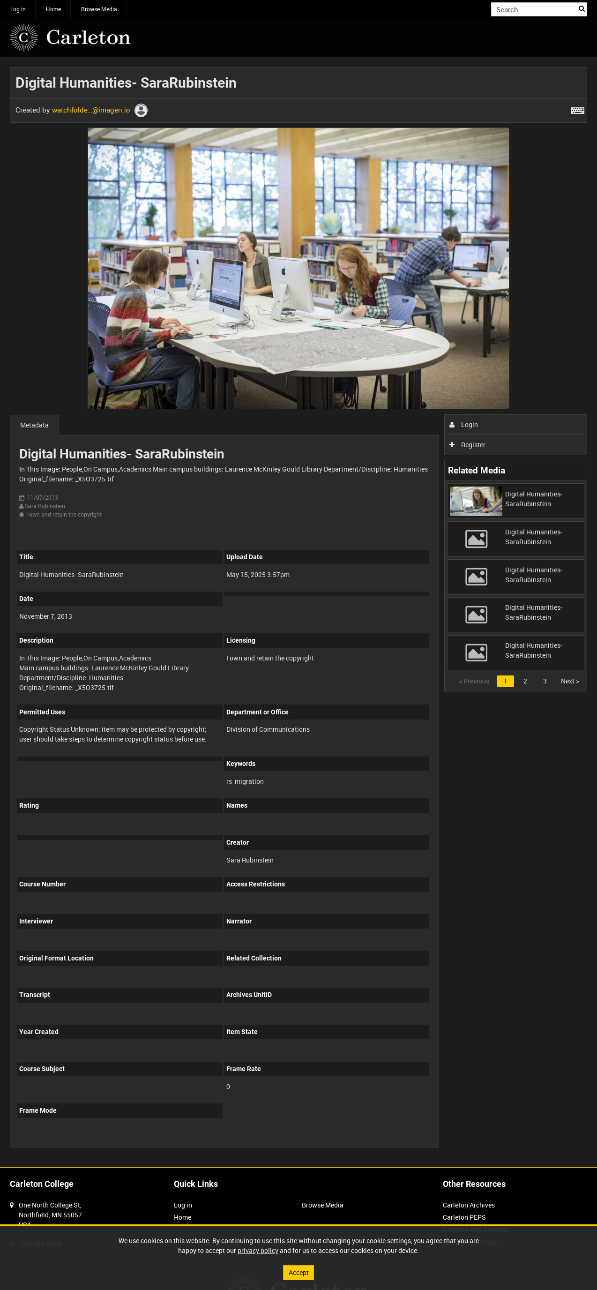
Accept (299, 1272)
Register (467, 444)
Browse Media (99, 9)
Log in (18, 9)
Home (53, 9)
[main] (298, 612)
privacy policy (258, 1250)
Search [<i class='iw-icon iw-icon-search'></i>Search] (582, 8)
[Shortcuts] (577, 109)
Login (463, 424)
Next (570, 680)
